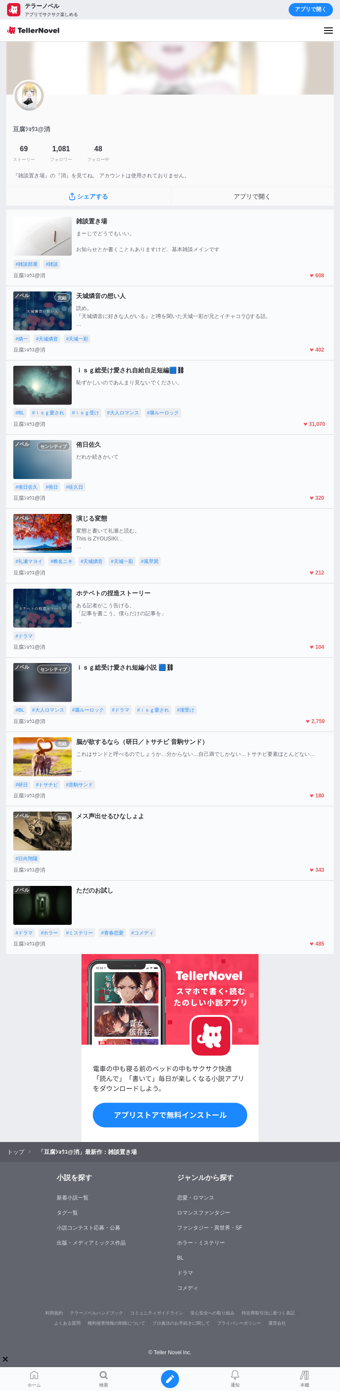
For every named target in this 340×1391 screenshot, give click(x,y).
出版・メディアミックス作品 (91, 1243)
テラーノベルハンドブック (96, 1313)
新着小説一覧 (73, 1198)
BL (180, 1258)
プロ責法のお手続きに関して (181, 1323)
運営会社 (277, 1323)
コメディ (187, 1288)
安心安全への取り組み (212, 1313)
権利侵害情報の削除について (116, 1323)
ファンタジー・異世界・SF (209, 1228)
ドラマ (185, 1273)
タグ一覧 (67, 1213)
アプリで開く (311, 9)
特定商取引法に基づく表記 (268, 1313)
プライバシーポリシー (239, 1323)
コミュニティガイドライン (156, 1313)
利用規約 (54, 1313)
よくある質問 (67, 1323)
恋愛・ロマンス (195, 1198)
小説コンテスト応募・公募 (88, 1228)
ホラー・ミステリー (201, 1243)
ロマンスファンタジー (203, 1213)
